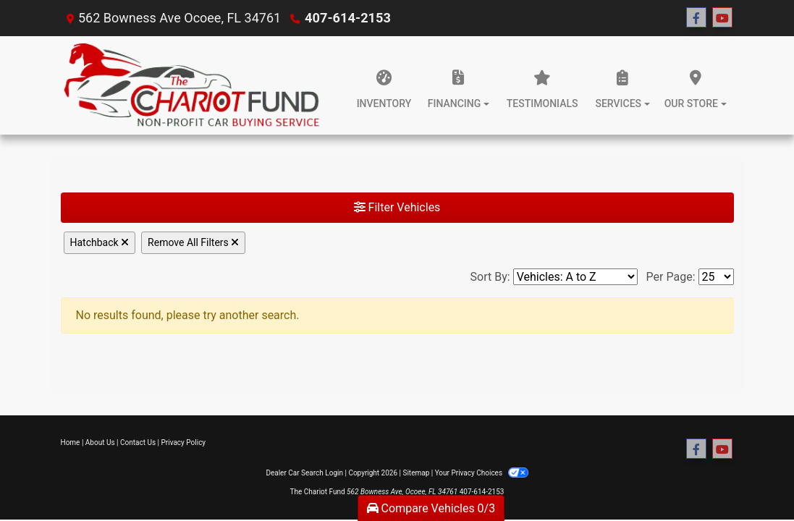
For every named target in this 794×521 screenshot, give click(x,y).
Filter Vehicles (397, 207)
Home (70, 442)
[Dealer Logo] (192, 85)
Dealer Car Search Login (304, 473)
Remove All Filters (193, 242)
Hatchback (100, 242)
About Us (100, 442)
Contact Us (138, 442)
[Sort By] (575, 276)
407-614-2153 (347, 17)
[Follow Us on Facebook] (696, 18)
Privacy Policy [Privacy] (183, 442)
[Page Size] (716, 276)
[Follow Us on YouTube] (722, 18)
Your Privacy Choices (481, 473)
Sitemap (415, 473)
